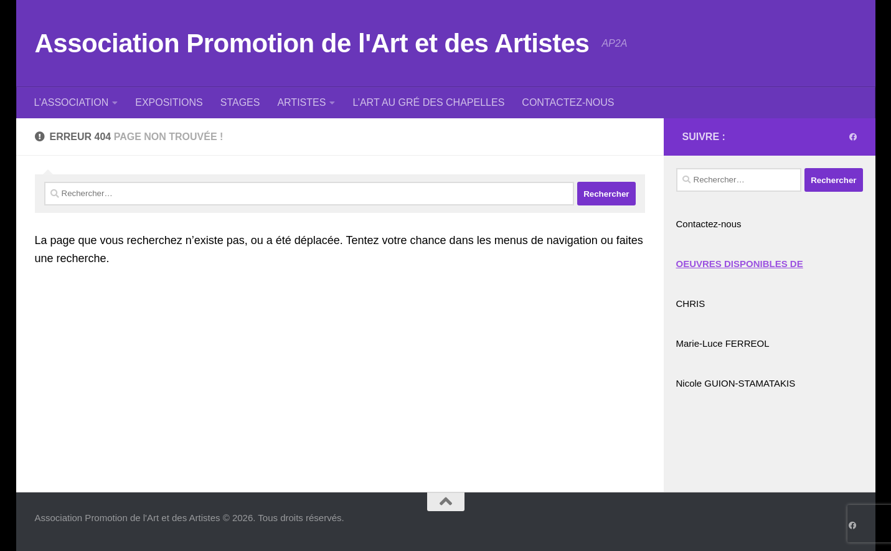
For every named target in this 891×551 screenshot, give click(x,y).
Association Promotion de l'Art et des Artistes (312, 43)
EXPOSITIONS (168, 102)
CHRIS (690, 303)
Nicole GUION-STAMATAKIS (736, 383)
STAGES (240, 102)
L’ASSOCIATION (71, 102)
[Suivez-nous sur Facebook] (853, 137)
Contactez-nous (709, 224)
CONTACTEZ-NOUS (568, 102)
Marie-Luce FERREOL (723, 343)
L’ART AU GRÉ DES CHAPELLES (428, 102)
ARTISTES (301, 102)
